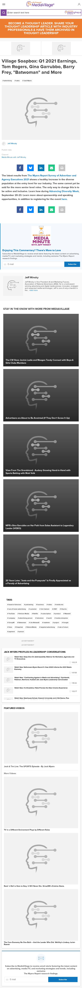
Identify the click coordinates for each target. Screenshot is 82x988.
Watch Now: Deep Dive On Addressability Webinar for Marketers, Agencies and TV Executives (44, 658)
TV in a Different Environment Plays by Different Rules (27, 830)
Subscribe (72, 264)
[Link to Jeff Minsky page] (41, 144)
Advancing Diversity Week (64, 191)
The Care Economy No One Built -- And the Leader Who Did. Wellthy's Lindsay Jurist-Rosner (39, 943)
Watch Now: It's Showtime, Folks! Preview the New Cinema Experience (40, 688)
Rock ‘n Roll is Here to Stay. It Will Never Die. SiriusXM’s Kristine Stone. (34, 886)
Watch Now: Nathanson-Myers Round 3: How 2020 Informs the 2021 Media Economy (43, 668)
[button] (79, 4)
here (64, 199)
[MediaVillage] (40, 4)
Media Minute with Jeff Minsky (14, 157)
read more (33, 290)
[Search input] (24, 12)
